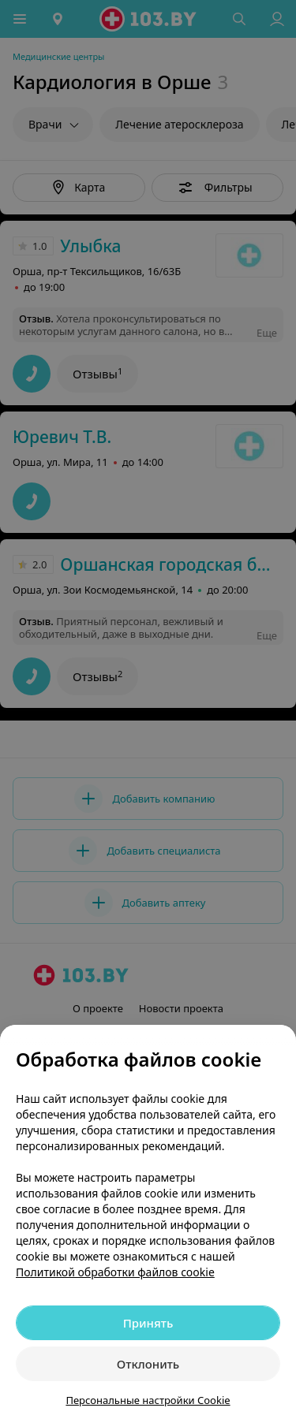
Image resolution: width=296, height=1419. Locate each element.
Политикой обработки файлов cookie (115, 1271)
